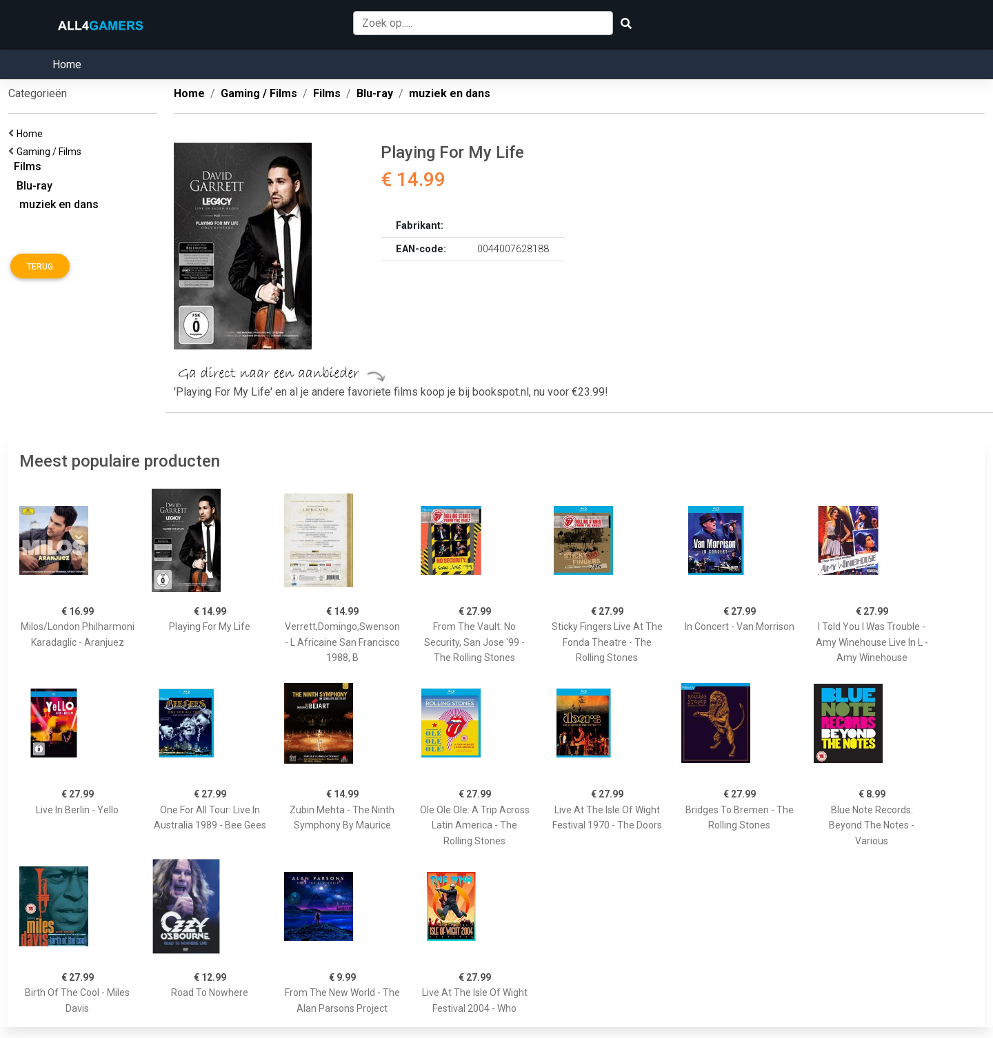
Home (66, 64)
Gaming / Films (51, 151)
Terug (40, 267)
